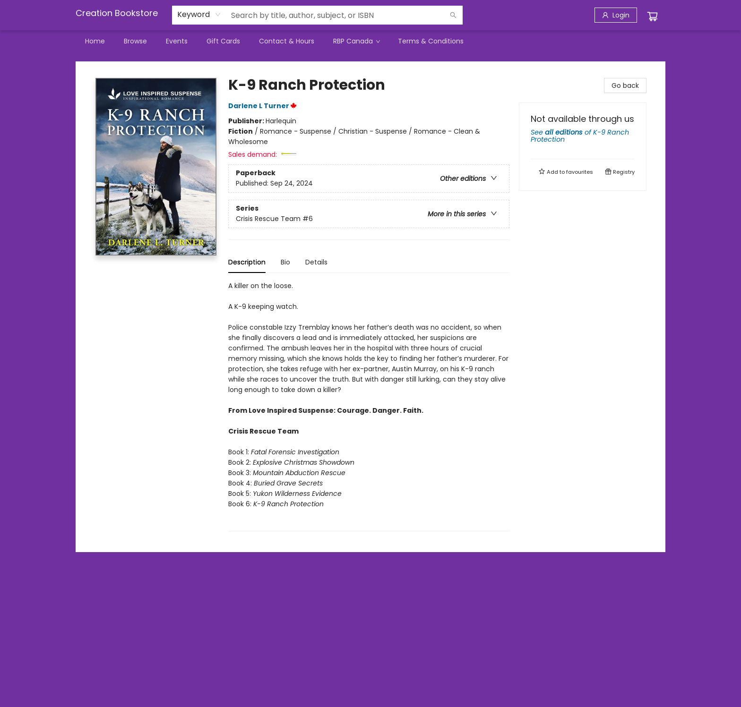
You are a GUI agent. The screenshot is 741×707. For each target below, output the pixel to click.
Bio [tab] (285, 262)
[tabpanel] (368, 406)
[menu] (370, 41)
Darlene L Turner (264, 106)
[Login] (616, 15)
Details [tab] (316, 262)
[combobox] (199, 15)
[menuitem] (95, 41)
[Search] (453, 15)
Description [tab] (247, 262)
